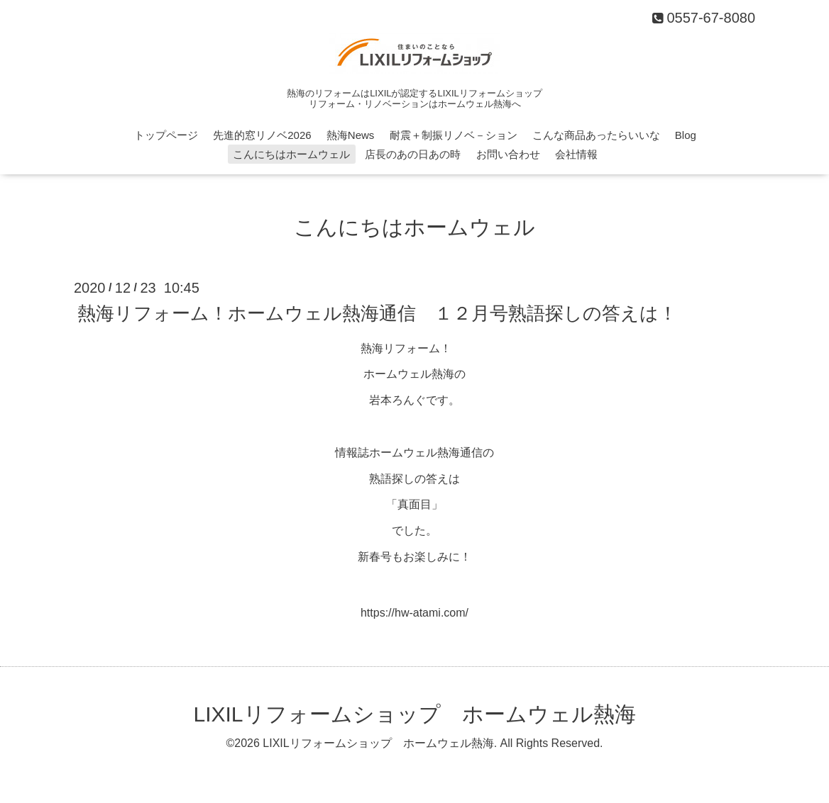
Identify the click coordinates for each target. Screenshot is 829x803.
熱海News (350, 135)
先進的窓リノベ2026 (262, 135)
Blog (685, 135)
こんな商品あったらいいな (596, 135)
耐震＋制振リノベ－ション (453, 135)
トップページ (166, 135)
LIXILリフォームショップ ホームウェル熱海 (414, 714)
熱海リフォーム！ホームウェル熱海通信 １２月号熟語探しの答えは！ (377, 312)
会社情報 (576, 154)
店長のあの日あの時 (413, 154)
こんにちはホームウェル (291, 154)
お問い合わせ (508, 154)
